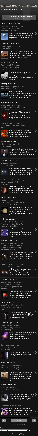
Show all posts (19, 18)
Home (19, 420)
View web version (19, 424)
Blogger (22, 434)
